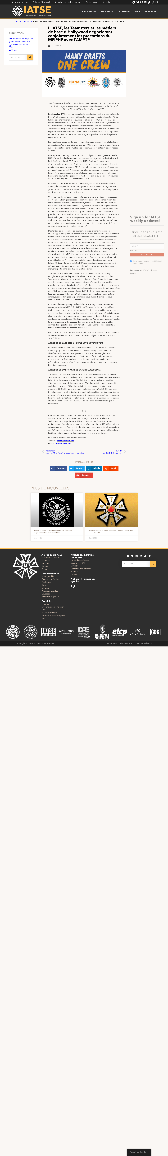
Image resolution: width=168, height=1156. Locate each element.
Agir (137, 12)
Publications (89, 12)
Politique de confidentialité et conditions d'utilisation (129, 644)
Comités (46, 601)
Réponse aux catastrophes (53, 616)
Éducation (107, 12)
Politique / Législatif (49, 591)
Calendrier (124, 12)
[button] (59, 468)
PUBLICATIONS (17, 33)
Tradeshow (46, 582)
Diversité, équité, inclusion (52, 607)
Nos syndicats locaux (50, 558)
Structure (45, 564)
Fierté (43, 610)
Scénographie (47, 576)
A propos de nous (51, 555)
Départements (50, 574)
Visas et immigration (50, 597)
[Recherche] (30, 57)
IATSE (37, 11)
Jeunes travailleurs (49, 613)
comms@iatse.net (65, 441)
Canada (44, 585)
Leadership (46, 561)
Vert (43, 619)
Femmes (45, 604)
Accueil (19, 21)
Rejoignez (150, 12)
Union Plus (75, 575)
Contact (44, 569)
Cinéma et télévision (50, 579)
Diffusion (45, 588)
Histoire (44, 566)
